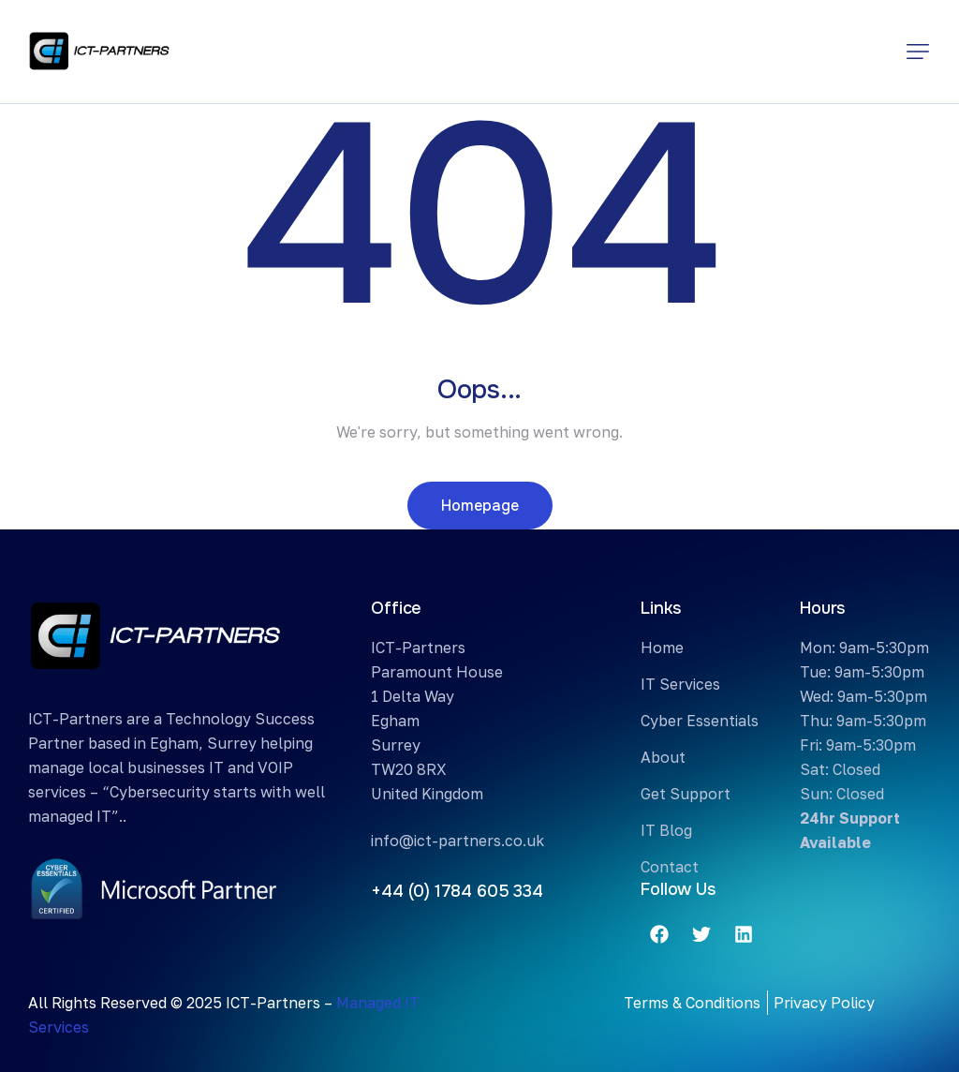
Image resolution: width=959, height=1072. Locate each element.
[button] (918, 51)
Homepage (480, 505)
